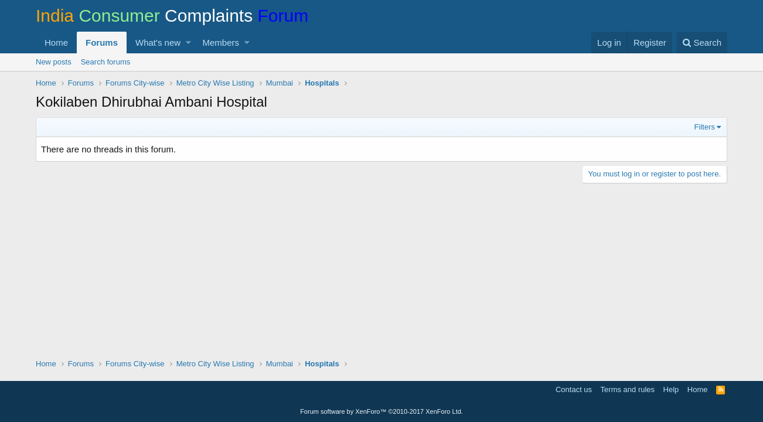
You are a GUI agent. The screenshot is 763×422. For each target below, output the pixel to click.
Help (671, 389)
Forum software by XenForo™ (381, 411)
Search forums (106, 61)
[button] (188, 42)
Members (221, 42)
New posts (53, 61)
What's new (157, 42)
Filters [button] (704, 126)
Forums (102, 42)
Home (56, 42)
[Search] (701, 42)
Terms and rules (628, 389)
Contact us (574, 389)
